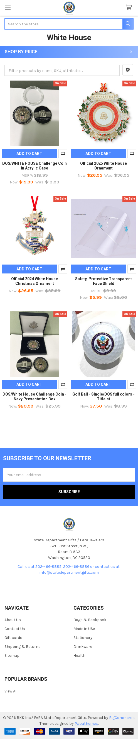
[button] (127, 70)
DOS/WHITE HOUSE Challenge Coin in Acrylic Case (34, 166)
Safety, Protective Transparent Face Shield (103, 281)
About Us (12, 619)
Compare (62, 153)
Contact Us (14, 628)
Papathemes (86, 723)
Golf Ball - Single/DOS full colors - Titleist (103, 396)
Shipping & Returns (22, 646)
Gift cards (13, 637)
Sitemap (11, 655)
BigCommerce (121, 717)
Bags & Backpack (89, 619)
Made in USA (84, 628)
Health (79, 655)
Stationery (82, 637)
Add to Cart (29, 153)
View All (11, 691)
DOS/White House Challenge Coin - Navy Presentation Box (34, 396)
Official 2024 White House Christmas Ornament (34, 281)
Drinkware (82, 646)
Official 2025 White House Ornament (103, 166)
